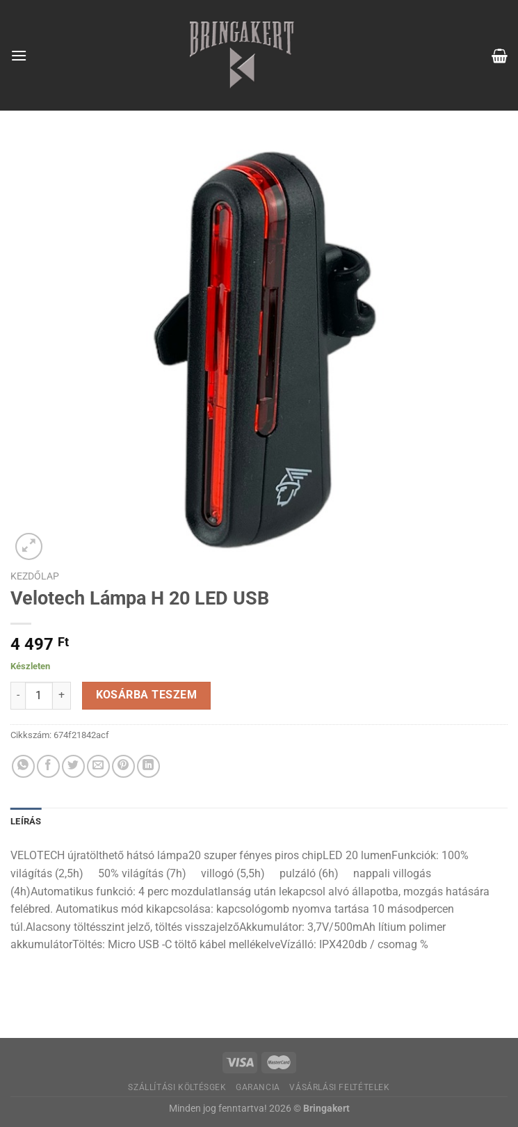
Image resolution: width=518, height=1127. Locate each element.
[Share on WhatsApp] (23, 766)
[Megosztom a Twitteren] (73, 766)
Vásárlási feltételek (339, 1087)
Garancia (258, 1087)
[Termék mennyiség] (39, 696)
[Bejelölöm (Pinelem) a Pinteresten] (123, 766)
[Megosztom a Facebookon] (48, 766)
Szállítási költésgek (177, 1087)
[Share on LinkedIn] (148, 766)
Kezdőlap (34, 576)
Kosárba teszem (146, 695)
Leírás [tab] (26, 821)
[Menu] (18, 55)
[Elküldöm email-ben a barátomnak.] (98, 766)
